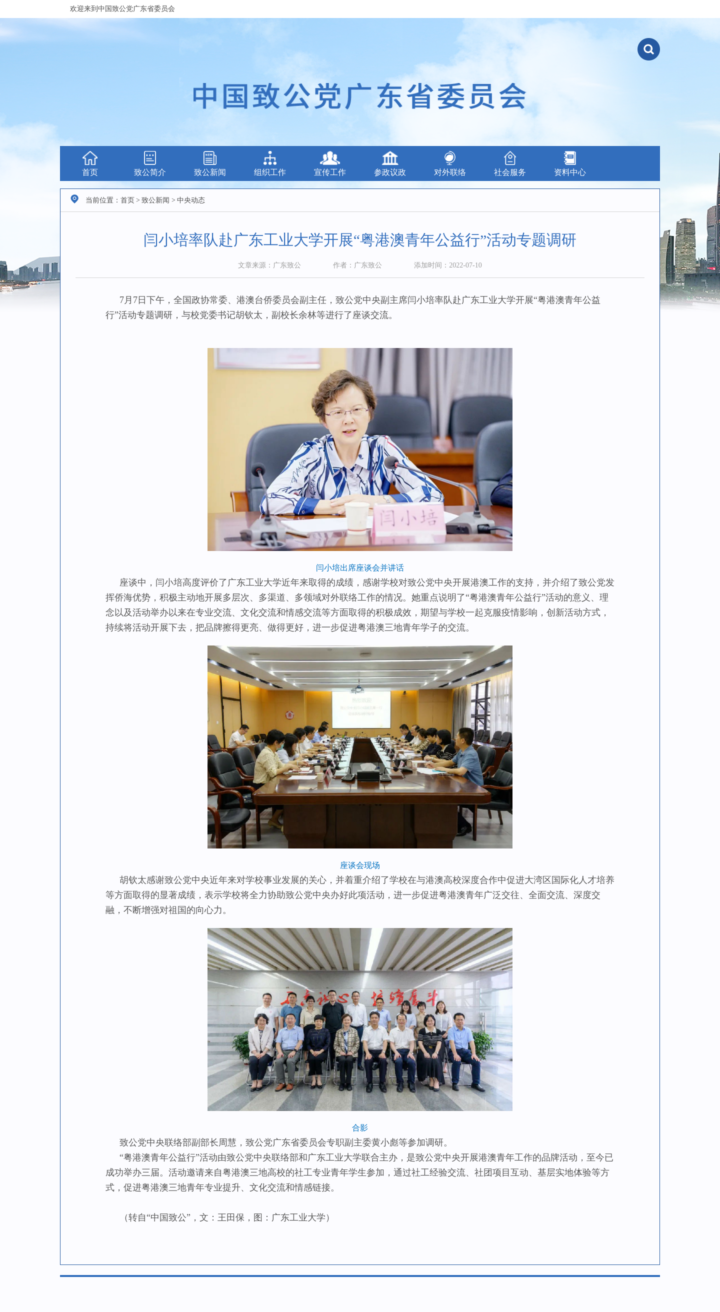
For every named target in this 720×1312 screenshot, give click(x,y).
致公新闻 (210, 163)
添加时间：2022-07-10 (448, 265)
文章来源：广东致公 (269, 265)
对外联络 (450, 163)
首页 (90, 163)
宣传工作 (330, 163)
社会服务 (510, 163)
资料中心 (570, 163)
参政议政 (390, 163)
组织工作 (270, 163)
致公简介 (150, 163)
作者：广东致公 (357, 265)
